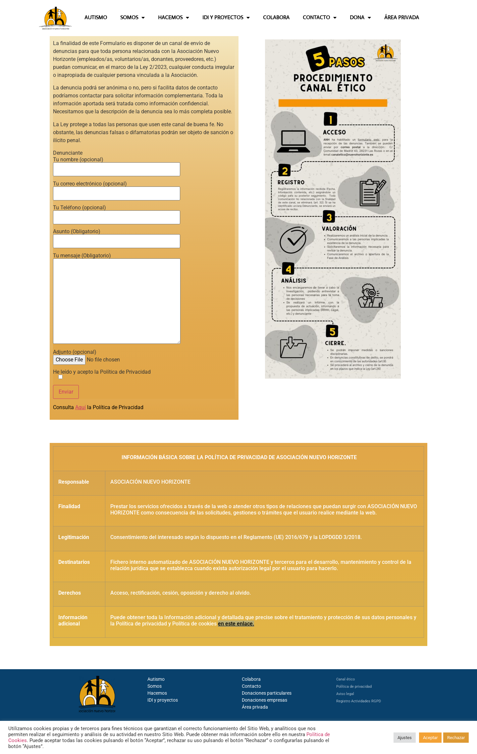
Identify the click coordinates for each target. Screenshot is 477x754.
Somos (154, 686)
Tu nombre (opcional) (116, 164)
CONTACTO (320, 18)
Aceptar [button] (430, 737)
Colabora (251, 679)
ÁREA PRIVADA (401, 17)
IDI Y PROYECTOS (226, 18)
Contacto (251, 686)
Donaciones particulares (267, 693)
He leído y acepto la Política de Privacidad (102, 374)
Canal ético (345, 679)
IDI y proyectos (162, 700)
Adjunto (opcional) (103, 356)
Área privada (255, 707)
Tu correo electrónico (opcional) (116, 188)
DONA (360, 18)
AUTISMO (95, 17)
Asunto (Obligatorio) (116, 236)
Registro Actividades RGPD (358, 701)
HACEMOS (173, 18)
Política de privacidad (354, 686)
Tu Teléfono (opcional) (116, 212)
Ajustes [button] (405, 737)
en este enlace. (236, 623)
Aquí (80, 407)
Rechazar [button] (456, 737)
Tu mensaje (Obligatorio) (117, 299)
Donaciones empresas (264, 700)
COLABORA (276, 17)
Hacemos (157, 693)
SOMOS (132, 18)
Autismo (156, 679)
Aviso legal (345, 694)
